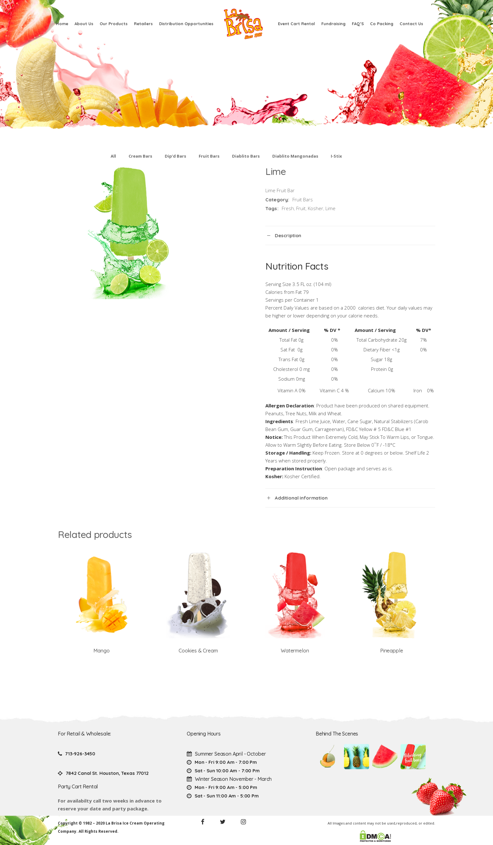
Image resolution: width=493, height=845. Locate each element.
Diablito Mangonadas (295, 156)
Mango (101, 650)
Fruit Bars (209, 156)
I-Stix (336, 156)
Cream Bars (140, 156)
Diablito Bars (246, 156)
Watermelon (295, 650)
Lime (330, 208)
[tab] (350, 235)
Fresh (288, 208)
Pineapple (391, 650)
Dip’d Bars (175, 156)
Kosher (315, 208)
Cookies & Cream (198, 650)
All (113, 156)
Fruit (301, 208)
